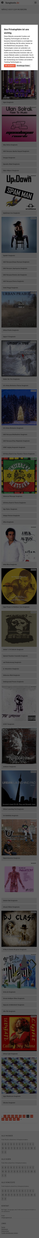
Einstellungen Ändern (23, 65)
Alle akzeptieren (10, 65)
